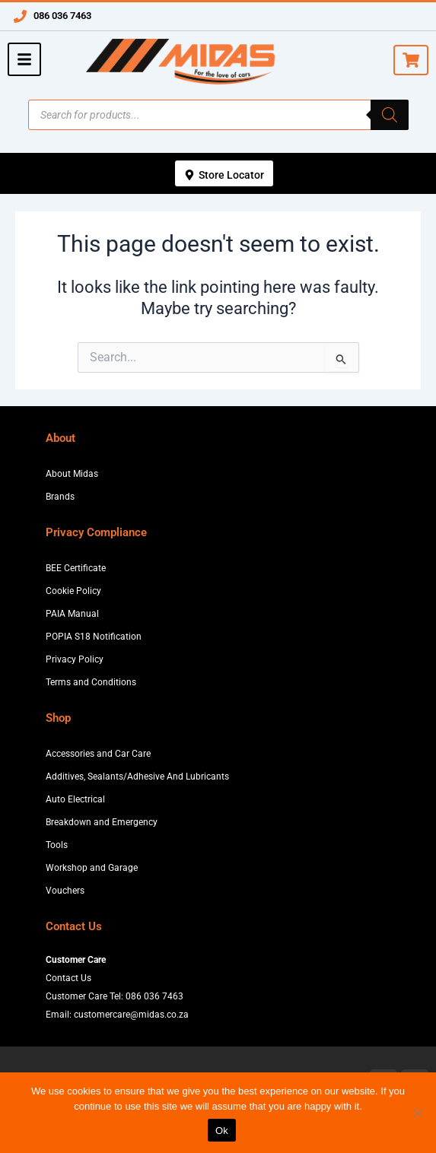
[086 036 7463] (20, 16)
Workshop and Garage (92, 867)
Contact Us (68, 978)
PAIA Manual (72, 613)
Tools (57, 845)
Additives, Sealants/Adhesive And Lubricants (137, 776)
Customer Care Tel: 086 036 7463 (114, 996)
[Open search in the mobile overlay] (218, 115)
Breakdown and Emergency (102, 822)
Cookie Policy (73, 591)
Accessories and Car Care (98, 753)
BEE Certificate (76, 568)
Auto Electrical (75, 799)
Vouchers (65, 890)
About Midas (72, 474)
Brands (60, 496)
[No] (417, 1112)
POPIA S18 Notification (94, 636)
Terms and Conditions (91, 682)
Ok (221, 1130)
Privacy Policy (74, 659)
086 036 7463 (62, 15)
